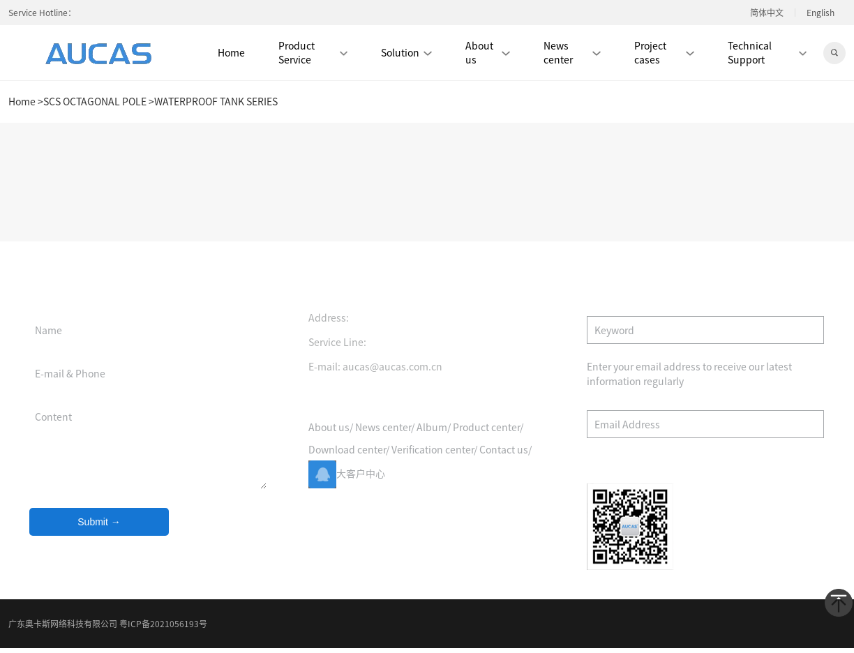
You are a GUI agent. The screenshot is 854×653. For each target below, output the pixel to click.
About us (487, 52)
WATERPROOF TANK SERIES (216, 102)
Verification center (432, 457)
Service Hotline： (42, 12)
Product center (486, 435)
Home (231, 52)
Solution (406, 52)
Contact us (503, 457)
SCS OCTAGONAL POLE (95, 102)
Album (432, 435)
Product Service (312, 52)
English (820, 12)
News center (572, 52)
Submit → (98, 529)
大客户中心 (346, 481)
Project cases (664, 52)
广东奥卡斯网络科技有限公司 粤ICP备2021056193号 (107, 623)
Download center (347, 457)
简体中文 (767, 12)
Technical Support (767, 52)
